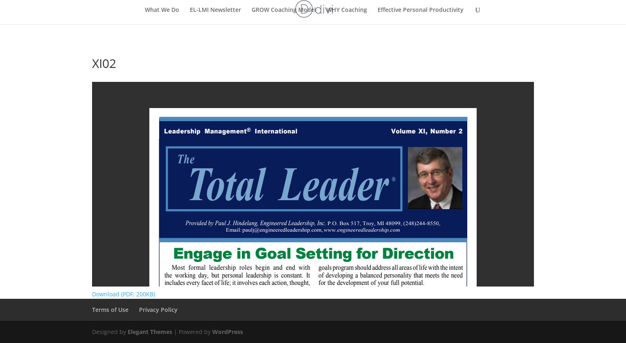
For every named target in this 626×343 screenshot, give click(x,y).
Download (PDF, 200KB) (123, 294)
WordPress (227, 332)
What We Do (162, 10)
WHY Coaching (347, 10)
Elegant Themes (150, 332)
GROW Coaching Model (284, 10)
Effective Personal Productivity (421, 10)
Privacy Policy (158, 310)
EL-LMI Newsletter (215, 10)
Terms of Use (110, 310)
